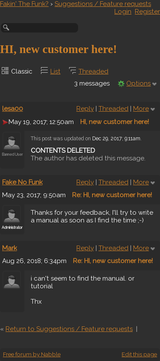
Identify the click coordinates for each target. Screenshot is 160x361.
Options (138, 83)
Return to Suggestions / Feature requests (69, 329)
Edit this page (139, 354)
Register (147, 11)
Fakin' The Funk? (24, 4)
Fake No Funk (22, 182)
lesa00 (12, 108)
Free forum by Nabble (32, 354)
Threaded (93, 71)
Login (122, 11)
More (141, 108)
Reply (85, 108)
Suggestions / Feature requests (103, 4)
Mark (9, 248)
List (55, 71)
